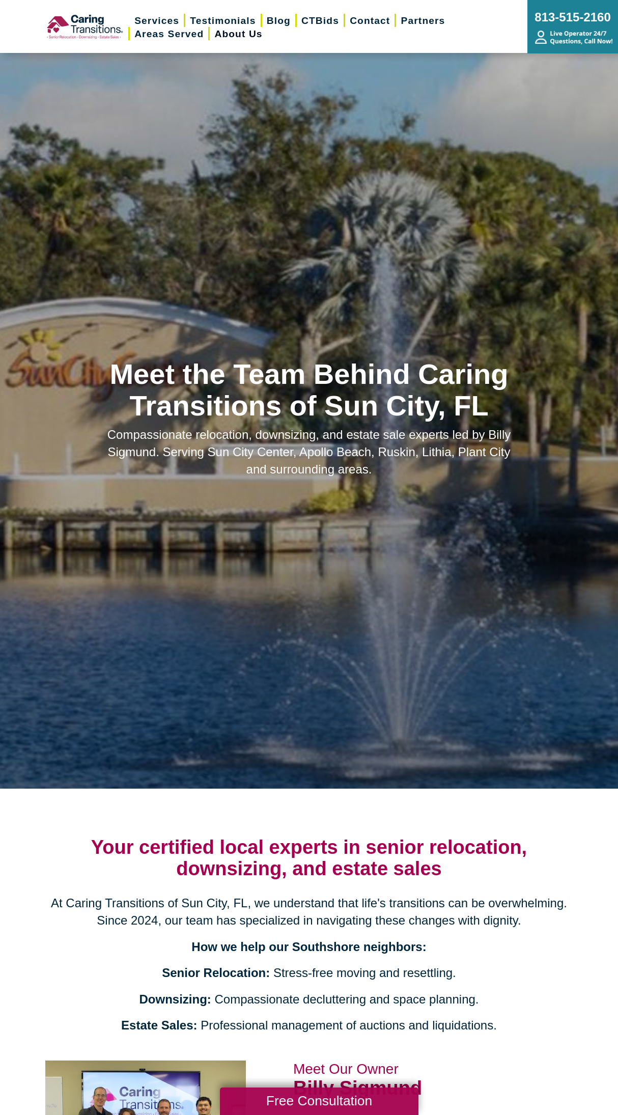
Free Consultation (319, 1100)
